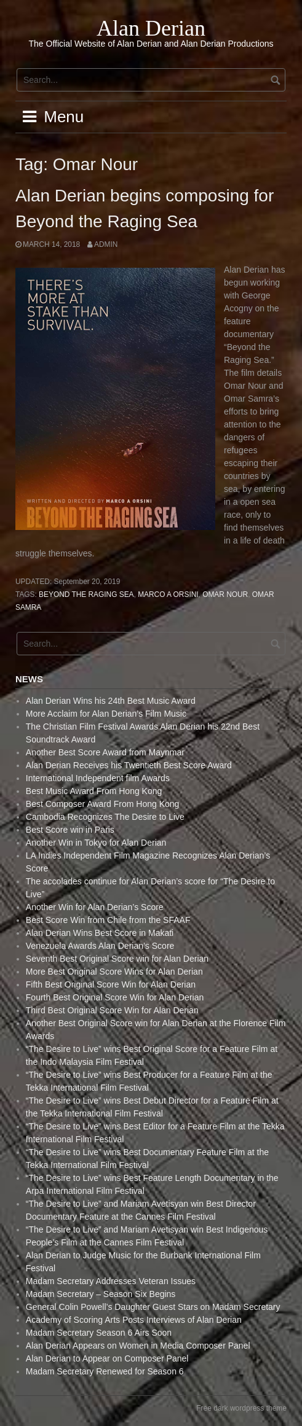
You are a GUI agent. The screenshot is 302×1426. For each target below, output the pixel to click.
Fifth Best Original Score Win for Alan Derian (111, 984)
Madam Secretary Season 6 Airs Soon (99, 1333)
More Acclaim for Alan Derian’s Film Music (106, 714)
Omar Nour (225, 594)
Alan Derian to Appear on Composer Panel (107, 1358)
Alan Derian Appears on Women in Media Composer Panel (138, 1345)
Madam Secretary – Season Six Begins (101, 1294)
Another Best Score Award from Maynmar (105, 752)
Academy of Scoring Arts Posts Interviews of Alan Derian (134, 1320)
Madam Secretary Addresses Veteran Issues (111, 1281)
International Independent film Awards (98, 778)
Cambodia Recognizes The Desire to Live (105, 817)
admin (105, 244)
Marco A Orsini (168, 594)
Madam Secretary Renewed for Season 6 (105, 1371)
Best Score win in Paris (70, 830)
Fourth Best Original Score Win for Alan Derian (115, 997)
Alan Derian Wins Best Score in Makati (99, 933)
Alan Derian (151, 28)
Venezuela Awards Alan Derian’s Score (100, 946)
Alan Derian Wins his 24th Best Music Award (111, 701)
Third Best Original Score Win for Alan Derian (112, 1010)
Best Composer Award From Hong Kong (103, 804)
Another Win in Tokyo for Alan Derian (96, 842)
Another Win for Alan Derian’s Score (95, 907)
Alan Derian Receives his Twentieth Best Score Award (129, 765)
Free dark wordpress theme (241, 1408)
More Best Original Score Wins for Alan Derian (114, 971)
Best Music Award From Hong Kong (94, 791)
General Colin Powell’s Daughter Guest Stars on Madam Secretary (153, 1307)
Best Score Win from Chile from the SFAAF (108, 920)
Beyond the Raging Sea (86, 594)
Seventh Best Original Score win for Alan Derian (117, 959)
